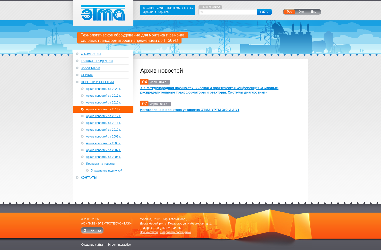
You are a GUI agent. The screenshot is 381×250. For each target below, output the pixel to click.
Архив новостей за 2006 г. (103, 157)
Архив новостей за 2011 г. (103, 123)
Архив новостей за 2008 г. (103, 143)
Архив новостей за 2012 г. (103, 116)
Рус (289, 11)
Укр (301, 11)
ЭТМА (103, 13)
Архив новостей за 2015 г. (103, 102)
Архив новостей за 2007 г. (103, 150)
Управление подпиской (106, 170)
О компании (91, 54)
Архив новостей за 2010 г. (103, 129)
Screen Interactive (119, 244)
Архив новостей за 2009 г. (103, 136)
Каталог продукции (97, 61)
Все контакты (149, 232)
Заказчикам (90, 68)
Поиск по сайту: (210, 6)
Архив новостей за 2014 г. (103, 109)
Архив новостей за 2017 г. (103, 95)
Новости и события (97, 82)
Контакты (89, 177)
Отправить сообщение (175, 232)
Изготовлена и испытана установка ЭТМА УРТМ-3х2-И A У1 (189, 110)
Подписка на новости (100, 163)
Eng (313, 11)
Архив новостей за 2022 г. (103, 89)
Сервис (87, 75)
